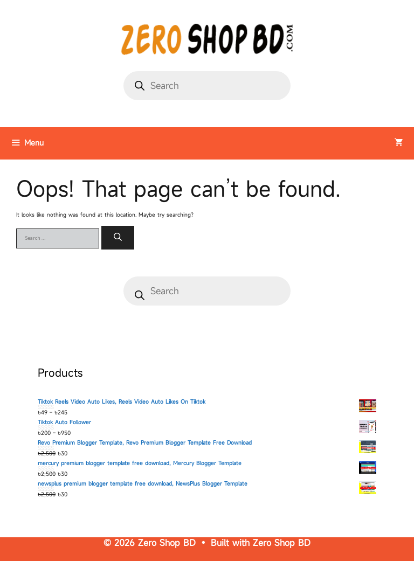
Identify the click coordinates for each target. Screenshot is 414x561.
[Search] (117, 238)
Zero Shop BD (281, 543)
